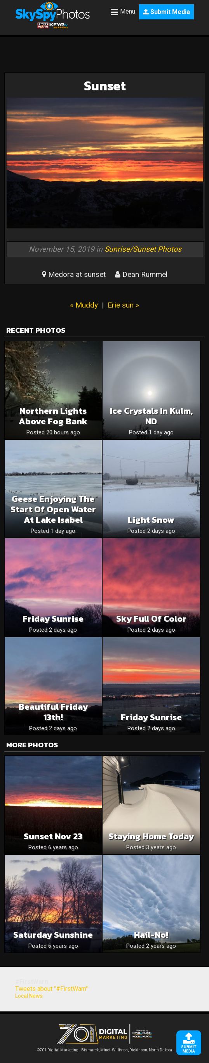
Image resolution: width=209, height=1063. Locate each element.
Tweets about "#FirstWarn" (51, 988)
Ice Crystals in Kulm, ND (151, 416)
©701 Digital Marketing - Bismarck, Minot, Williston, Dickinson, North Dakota (104, 1048)
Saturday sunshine (53, 935)
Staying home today (151, 836)
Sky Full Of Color (151, 619)
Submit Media (166, 12)
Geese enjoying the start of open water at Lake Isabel (53, 509)
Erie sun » (123, 305)
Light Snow (151, 520)
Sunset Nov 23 (53, 836)
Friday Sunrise (53, 619)
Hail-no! (151, 935)
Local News (29, 996)
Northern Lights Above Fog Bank (53, 416)
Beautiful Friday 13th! (53, 712)
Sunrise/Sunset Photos (142, 249)
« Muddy (84, 305)
